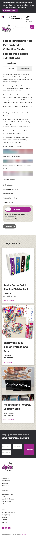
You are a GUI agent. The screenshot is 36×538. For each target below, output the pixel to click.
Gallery (4, 496)
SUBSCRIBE (29, 449)
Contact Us (5, 485)
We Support (5, 483)
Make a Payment (7, 522)
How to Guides (6, 501)
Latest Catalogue (7, 494)
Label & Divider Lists (8, 499)
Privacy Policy (6, 515)
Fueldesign (23, 534)
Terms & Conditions (8, 512)
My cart (29, 19)
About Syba (5, 478)
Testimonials (6, 481)
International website (10, 10)
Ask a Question (10, 226)
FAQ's (3, 504)
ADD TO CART (17, 209)
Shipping (4, 517)
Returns (4, 520)
